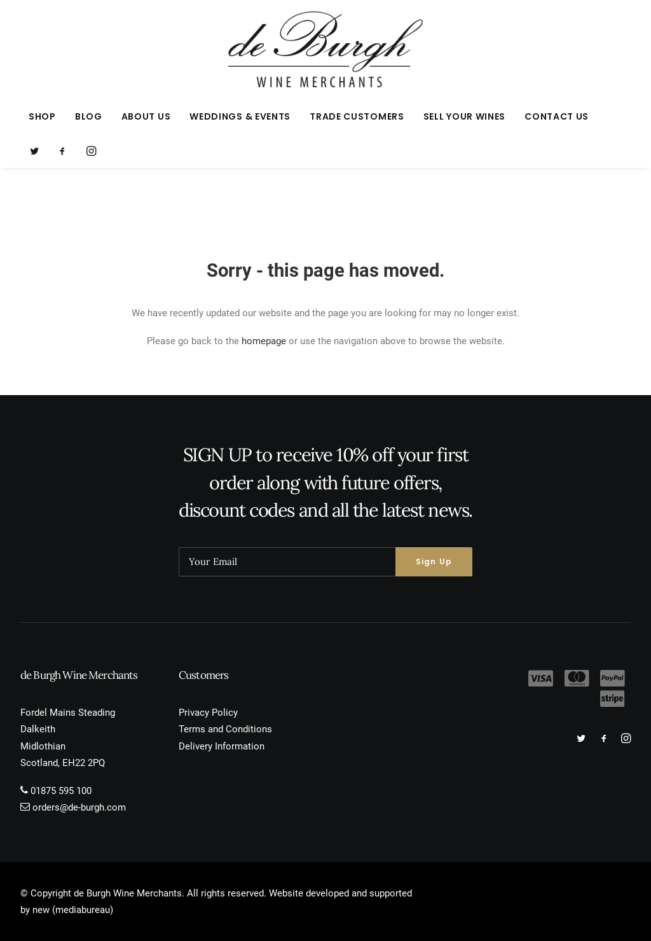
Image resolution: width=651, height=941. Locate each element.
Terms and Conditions (225, 729)
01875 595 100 (61, 791)
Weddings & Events (240, 116)
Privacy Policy (208, 712)
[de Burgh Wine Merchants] (325, 49)
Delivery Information (221, 746)
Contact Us (556, 116)
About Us (146, 116)
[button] (38, 151)
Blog (88, 116)
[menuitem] (42, 116)
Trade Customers (357, 116)
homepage (264, 341)
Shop (42, 116)
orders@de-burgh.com (79, 807)
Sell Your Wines (464, 116)
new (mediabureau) (72, 910)
